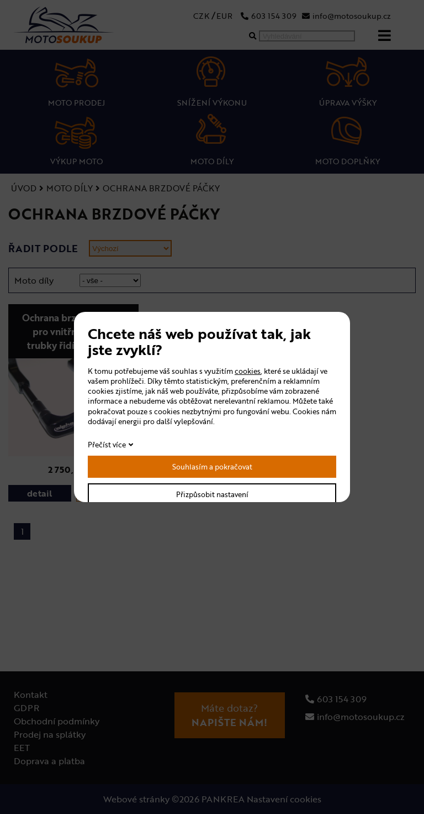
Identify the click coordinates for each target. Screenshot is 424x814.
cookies (248, 371)
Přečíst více (107, 444)
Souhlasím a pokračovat (212, 466)
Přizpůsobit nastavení (212, 494)
